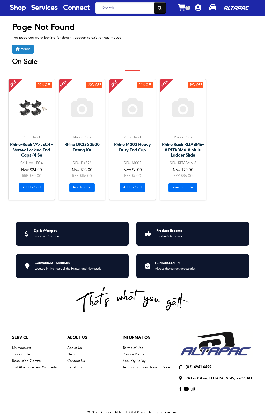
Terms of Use (133, 348)
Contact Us (76, 361)
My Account (21, 348)
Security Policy (134, 361)
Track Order (21, 354)
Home (23, 49)
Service (20, 338)
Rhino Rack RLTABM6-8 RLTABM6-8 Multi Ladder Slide (183, 150)
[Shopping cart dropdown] (184, 8)
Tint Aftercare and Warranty (34, 367)
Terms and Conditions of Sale (146, 367)
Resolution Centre (26, 361)
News (71, 354)
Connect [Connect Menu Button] (76, 8)
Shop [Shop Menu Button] (18, 8)
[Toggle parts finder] (212, 8)
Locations (74, 367)
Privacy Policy (133, 354)
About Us (77, 338)
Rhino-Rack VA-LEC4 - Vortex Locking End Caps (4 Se (31, 150)
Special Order (183, 187)
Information (137, 338)
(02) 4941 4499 (198, 367)
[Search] (129, 8)
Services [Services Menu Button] (44, 8)
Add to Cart (31, 187)
